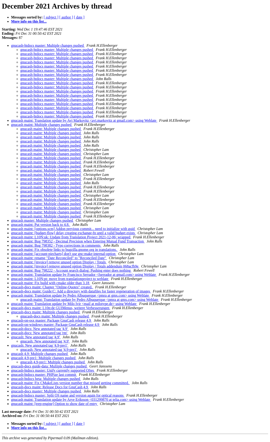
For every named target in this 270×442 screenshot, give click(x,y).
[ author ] (66, 17)
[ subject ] (51, 17)
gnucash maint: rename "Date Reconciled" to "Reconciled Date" (59, 258)
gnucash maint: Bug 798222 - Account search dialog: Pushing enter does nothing (71, 270)
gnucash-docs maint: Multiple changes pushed (45, 312)
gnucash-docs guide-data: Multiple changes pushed (49, 366)
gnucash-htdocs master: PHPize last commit (44, 375)
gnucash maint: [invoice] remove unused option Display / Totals (59, 262)
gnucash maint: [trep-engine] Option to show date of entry (54, 404)
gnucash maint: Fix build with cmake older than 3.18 (50, 283)
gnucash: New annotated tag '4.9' (36, 337)
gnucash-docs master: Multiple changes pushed (46, 391)
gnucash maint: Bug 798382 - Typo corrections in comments (56, 245)
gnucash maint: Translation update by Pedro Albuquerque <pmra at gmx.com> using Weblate (80, 295)
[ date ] (79, 17)
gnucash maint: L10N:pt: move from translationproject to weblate (60, 279)
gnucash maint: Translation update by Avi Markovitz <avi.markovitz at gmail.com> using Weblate (84, 120)
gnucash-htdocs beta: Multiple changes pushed (46, 379)
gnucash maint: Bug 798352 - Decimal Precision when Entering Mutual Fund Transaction (78, 241)
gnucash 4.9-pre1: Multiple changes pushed (43, 358)
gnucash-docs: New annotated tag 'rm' (39, 333)
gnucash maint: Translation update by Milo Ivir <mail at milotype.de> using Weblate (74, 304)
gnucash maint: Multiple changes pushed (41, 125)
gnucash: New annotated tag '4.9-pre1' (39, 345)
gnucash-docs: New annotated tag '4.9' (40, 329)
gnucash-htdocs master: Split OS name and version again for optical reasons (67, 395)
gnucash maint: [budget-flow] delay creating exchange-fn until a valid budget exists (73, 233)
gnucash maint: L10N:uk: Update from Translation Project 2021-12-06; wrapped (71, 237)
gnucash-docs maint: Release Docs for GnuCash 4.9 (50, 387)
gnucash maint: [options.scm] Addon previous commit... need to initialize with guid (73, 229)
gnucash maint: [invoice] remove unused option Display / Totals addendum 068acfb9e (75, 266)
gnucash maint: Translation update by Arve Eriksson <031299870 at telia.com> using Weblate (81, 400)
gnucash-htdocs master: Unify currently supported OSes (53, 370)
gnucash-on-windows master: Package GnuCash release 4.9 (55, 325)
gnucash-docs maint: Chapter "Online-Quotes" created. (52, 287)
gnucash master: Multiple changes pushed (42, 220)
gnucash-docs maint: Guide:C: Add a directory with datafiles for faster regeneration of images (81, 291)
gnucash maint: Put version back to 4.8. (40, 225)
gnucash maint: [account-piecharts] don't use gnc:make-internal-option (63, 254)
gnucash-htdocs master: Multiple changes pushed (48, 45)
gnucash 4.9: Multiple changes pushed (40, 354)
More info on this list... (29, 21)
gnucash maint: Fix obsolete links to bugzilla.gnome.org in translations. (64, 250)
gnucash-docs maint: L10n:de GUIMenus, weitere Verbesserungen (60, 308)
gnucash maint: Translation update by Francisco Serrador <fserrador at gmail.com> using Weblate (84, 275)
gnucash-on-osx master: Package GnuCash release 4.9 (51, 320)
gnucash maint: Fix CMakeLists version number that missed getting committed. (70, 383)
